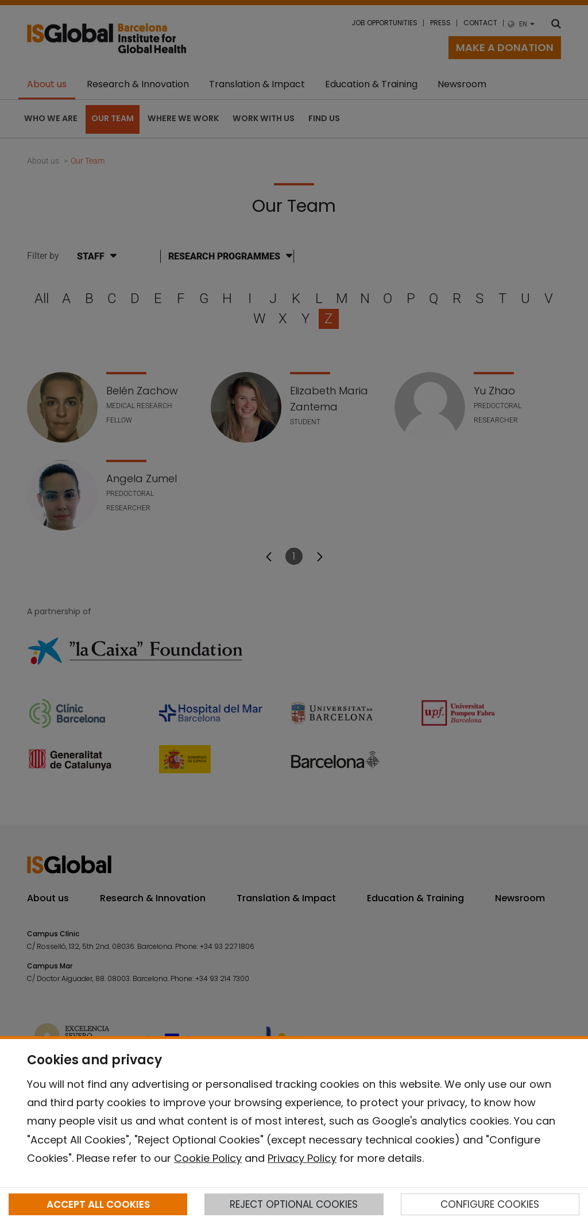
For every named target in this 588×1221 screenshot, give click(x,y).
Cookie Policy (208, 1158)
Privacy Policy (302, 1158)
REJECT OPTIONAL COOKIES (294, 1204)
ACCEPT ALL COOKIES (98, 1204)
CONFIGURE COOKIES (489, 1204)
